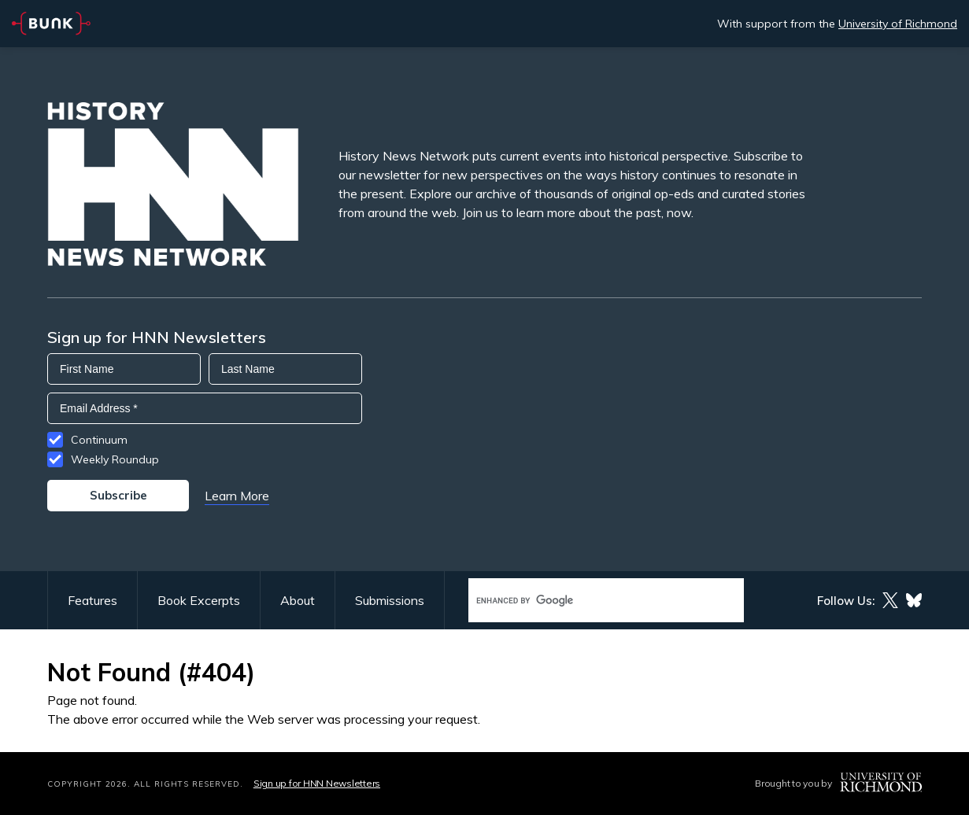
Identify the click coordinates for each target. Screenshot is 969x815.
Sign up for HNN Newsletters (316, 783)
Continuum (99, 440)
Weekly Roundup (115, 459)
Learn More (237, 495)
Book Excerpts (198, 600)
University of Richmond (897, 24)
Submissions (389, 600)
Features (92, 600)
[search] (589, 600)
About (297, 600)
